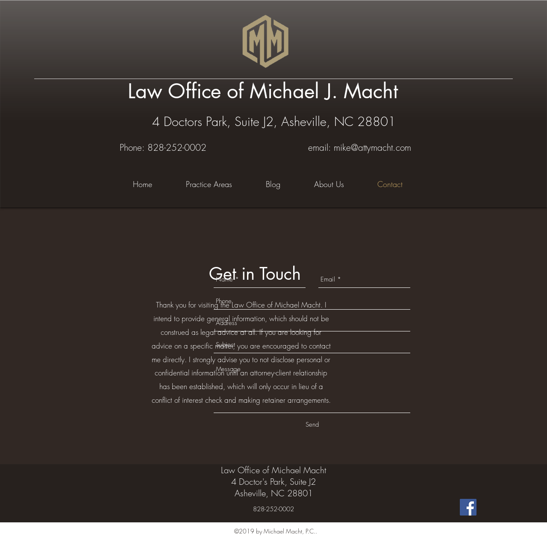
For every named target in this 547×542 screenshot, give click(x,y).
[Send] (312, 425)
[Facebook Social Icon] (468, 507)
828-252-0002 (176, 147)
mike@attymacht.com (372, 147)
